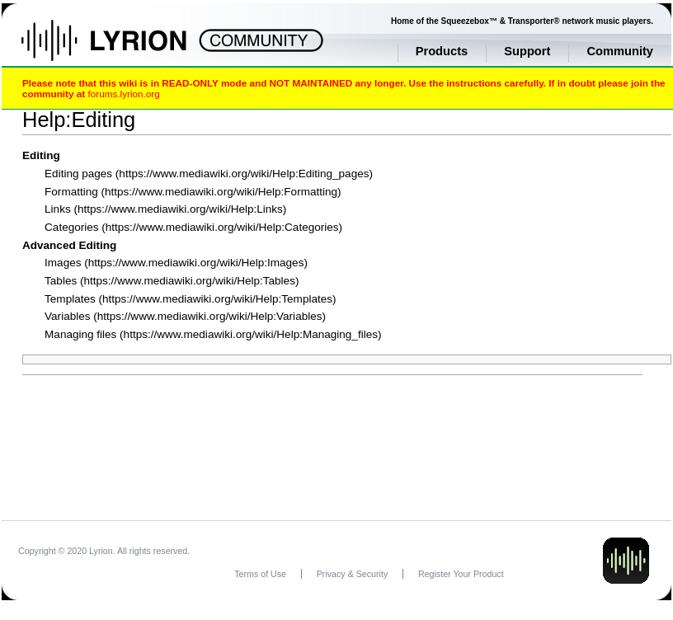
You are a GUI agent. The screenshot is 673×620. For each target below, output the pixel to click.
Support (527, 51)
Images (63, 262)
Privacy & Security (352, 574)
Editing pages (78, 173)
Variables (67, 316)
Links (58, 209)
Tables (61, 281)
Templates (70, 299)
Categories (71, 227)
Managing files (80, 334)
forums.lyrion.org (123, 93)
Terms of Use (260, 574)
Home (121, 49)
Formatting (71, 192)
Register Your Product (461, 574)
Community (619, 51)
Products (442, 51)
